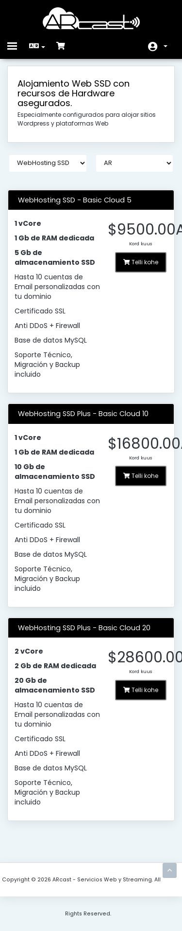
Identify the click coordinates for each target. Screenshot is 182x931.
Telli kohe (140, 262)
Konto (165, 46)
